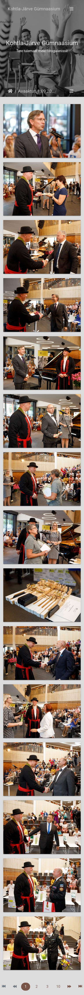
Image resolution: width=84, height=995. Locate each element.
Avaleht (10, 91)
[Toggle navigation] (71, 9)
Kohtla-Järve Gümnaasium (34, 8)
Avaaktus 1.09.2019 (36, 91)
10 (58, 986)
